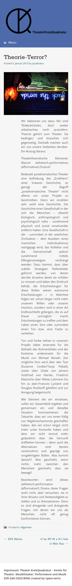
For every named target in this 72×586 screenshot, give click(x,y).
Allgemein (26, 527)
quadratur (38, 63)
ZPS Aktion (13, 539)
